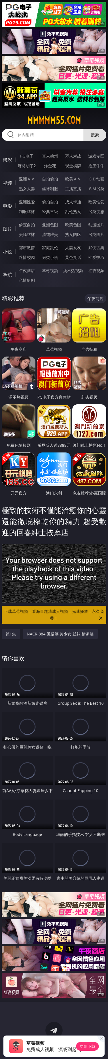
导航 (7, 274)
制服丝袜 (27, 211)
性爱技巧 (96, 257)
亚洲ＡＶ (27, 179)
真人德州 (50, 156)
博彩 (7, 160)
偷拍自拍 (50, 201)
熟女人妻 (27, 188)
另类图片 (96, 234)
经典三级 (50, 211)
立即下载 (87, 1046)
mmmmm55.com (54, 120)
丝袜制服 (50, 188)
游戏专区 (96, 156)
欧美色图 (73, 224)
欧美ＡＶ (73, 179)
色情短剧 (27, 280)
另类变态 (96, 211)
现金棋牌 (73, 165)
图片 (7, 229)
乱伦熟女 (73, 211)
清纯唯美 (50, 234)
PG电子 (26, 156)
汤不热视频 (73, 270)
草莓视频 (50, 270)
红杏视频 (96, 270)
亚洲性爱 (27, 201)
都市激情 (27, 247)
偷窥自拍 (27, 224)
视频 (7, 183)
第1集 (11, 634)
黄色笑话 (73, 257)
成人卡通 (73, 201)
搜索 (95, 134)
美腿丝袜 (27, 234)
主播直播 (73, 188)
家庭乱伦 (50, 247)
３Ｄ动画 (96, 179)
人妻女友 (73, 247)
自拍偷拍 (50, 179)
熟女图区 (73, 234)
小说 (7, 252)
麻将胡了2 (27, 165)
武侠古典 (96, 247)
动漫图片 (96, 224)
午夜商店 (27, 270)
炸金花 (50, 165)
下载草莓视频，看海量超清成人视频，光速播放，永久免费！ (54, 615)
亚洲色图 (50, 224)
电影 (7, 206)
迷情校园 (27, 257)
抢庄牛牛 (96, 165)
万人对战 (73, 156)
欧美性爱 (96, 201)
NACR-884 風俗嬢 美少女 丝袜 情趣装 (60, 634)
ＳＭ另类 (96, 188)
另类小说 (50, 257)
